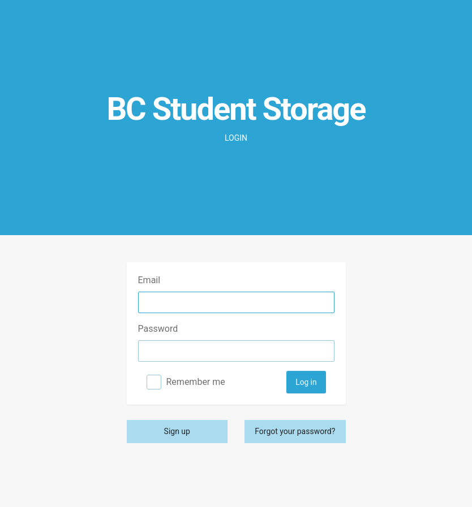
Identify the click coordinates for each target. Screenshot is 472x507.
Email (149, 280)
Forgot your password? (295, 431)
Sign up (177, 431)
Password (158, 328)
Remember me (195, 381)
